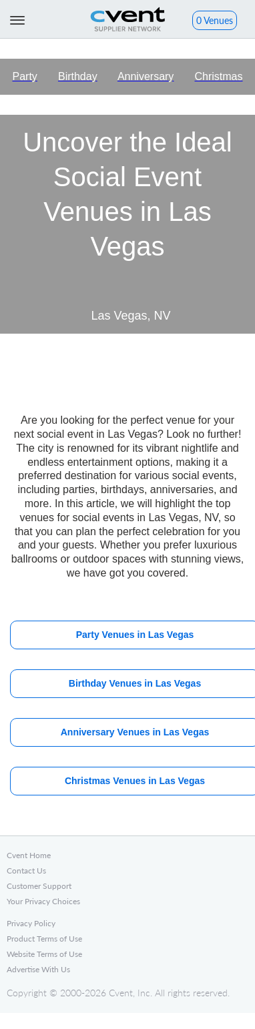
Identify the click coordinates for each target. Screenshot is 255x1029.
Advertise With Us (38, 969)
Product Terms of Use (44, 939)
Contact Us (26, 871)
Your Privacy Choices (43, 901)
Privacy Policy (31, 923)
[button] (214, 21)
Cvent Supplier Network (127, 19)
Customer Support (39, 886)
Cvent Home (29, 855)
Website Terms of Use (44, 954)
